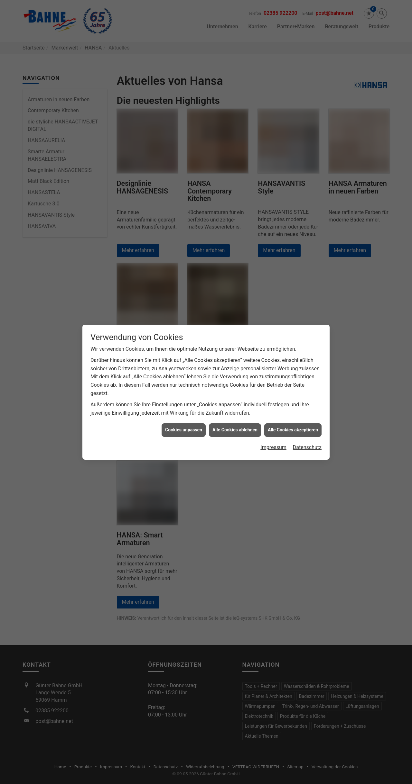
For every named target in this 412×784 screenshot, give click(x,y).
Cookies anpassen (183, 414)
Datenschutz (307, 432)
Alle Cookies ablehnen (235, 414)
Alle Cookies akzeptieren (293, 414)
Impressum (273, 432)
